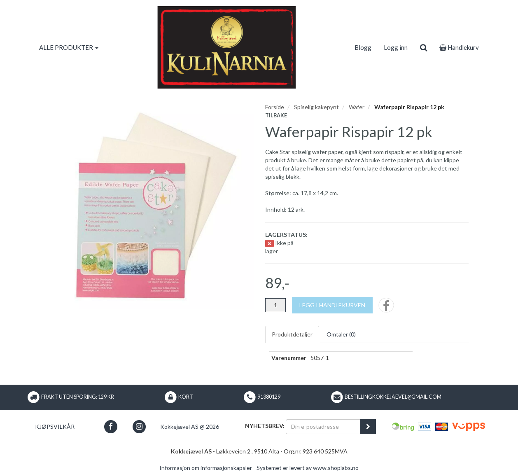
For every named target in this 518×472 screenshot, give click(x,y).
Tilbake (276, 115)
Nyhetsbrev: (265, 425)
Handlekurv (459, 47)
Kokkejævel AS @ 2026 (189, 426)
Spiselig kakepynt (316, 106)
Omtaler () (341, 334)
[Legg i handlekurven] (332, 305)
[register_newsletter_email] (368, 426)
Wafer (356, 106)
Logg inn (396, 47)
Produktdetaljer (292, 334)
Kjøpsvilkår (55, 426)
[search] (423, 47)
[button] (110, 426)
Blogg (363, 47)
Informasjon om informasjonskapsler (205, 467)
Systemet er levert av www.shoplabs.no (308, 467)
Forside (274, 106)
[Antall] (275, 305)
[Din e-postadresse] (323, 426)
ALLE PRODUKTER (68, 47)
